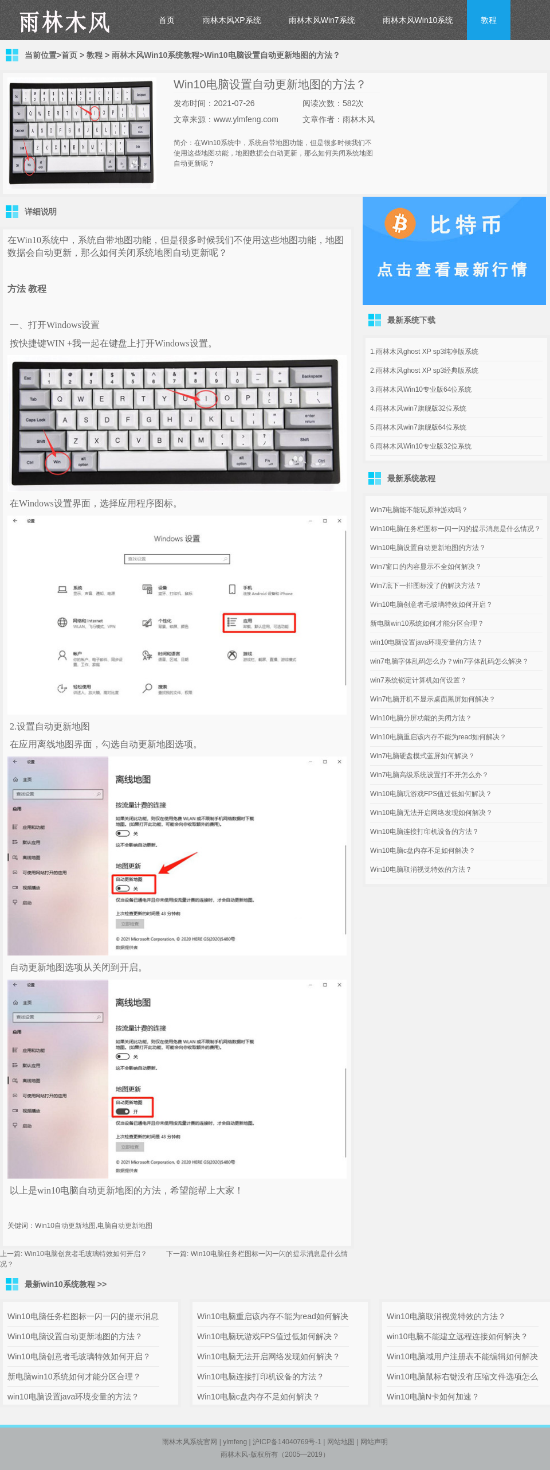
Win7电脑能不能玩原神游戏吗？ (419, 510)
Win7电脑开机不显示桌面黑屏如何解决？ (433, 699)
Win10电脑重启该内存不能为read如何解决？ (438, 737)
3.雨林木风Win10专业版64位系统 (421, 389)
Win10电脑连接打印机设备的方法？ (424, 832)
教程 (489, 20)
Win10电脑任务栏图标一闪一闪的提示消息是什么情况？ (455, 529)
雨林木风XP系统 (231, 20)
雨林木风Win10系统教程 (155, 55)
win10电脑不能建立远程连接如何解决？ (457, 1336)
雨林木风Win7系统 (322, 20)
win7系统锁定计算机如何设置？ (418, 680)
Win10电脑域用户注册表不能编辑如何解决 (462, 1356)
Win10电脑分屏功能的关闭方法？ (421, 718)
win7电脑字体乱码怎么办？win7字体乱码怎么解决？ (449, 661)
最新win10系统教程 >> (66, 1284)
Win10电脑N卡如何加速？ (433, 1396)
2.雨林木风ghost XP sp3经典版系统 (424, 370)
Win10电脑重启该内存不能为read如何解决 (272, 1316)
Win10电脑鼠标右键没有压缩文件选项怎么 (462, 1376)
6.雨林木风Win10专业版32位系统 (421, 446)
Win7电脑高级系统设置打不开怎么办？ (429, 775)
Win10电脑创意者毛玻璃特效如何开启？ (86, 1254)
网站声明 (374, 1442)
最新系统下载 (411, 320)
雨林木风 (234, 1454)
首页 (167, 20)
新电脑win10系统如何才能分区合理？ (427, 623)
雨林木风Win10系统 (418, 20)
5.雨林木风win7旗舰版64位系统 (418, 427)
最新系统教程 (411, 478)
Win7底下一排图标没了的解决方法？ (426, 586)
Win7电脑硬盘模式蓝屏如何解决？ (422, 756)
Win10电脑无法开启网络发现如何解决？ (431, 813)
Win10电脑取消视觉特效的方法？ (421, 869)
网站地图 (341, 1442)
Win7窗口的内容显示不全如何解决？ (426, 567)
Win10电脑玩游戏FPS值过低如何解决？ (431, 794)
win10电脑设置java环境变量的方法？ (426, 642)
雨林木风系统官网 (189, 1442)
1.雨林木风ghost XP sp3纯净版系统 (424, 352)
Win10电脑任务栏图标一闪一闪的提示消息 (83, 1316)
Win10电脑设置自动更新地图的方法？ (428, 548)
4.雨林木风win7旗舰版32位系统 (418, 408)
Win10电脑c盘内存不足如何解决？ (423, 851)
